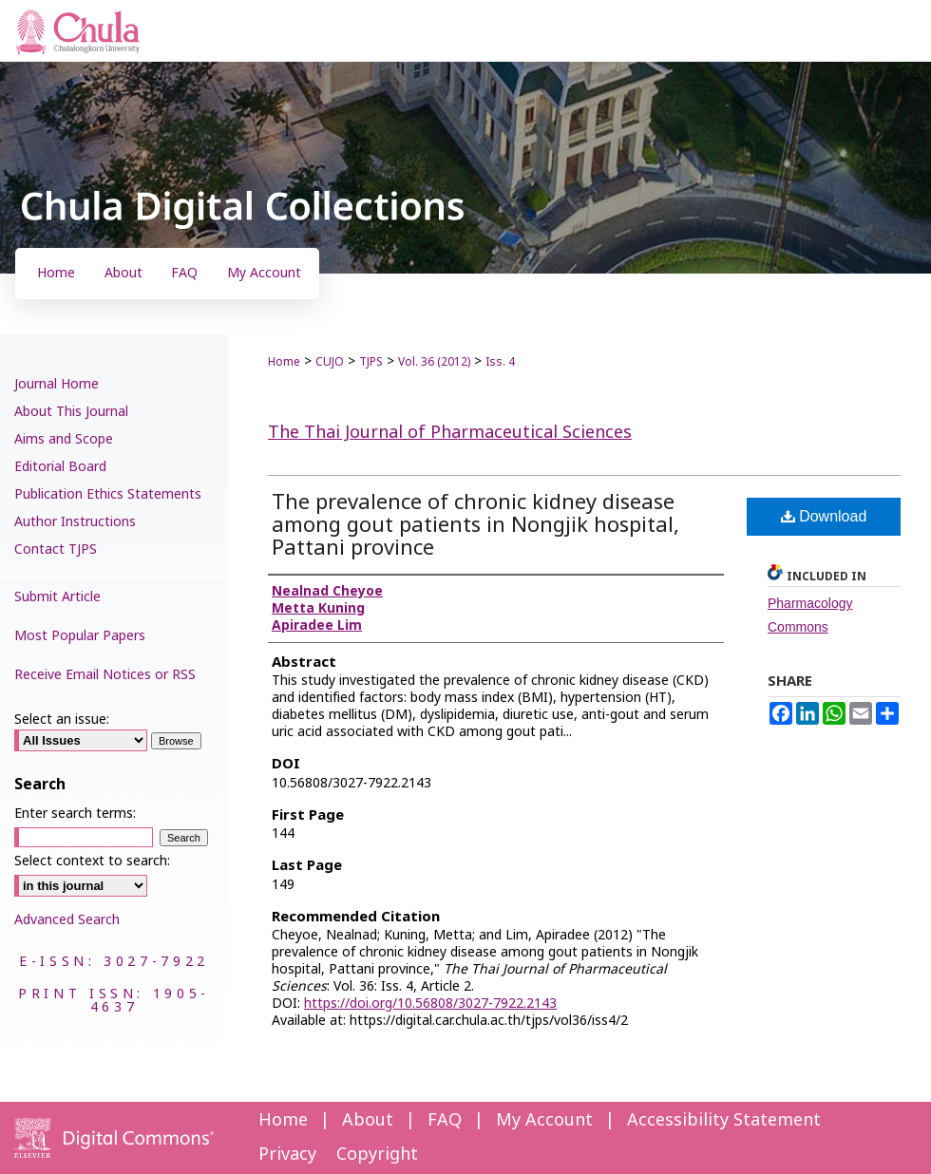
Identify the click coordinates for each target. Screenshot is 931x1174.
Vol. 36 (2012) (434, 361)
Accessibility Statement (724, 1120)
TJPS (371, 361)
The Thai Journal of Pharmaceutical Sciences (450, 432)
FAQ (445, 1120)
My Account (544, 1120)
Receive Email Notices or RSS (105, 675)
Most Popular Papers (79, 636)
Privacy (287, 1154)
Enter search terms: (75, 814)
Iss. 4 (500, 361)
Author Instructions (75, 522)
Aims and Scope (63, 439)
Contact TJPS (55, 549)
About (367, 1120)
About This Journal (71, 412)
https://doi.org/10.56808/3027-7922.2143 (430, 1003)
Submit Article (57, 597)
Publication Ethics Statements (107, 494)
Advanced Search (67, 920)
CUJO (329, 361)
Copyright (377, 1154)
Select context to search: (92, 861)
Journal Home (56, 384)
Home (284, 361)
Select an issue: (61, 719)
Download (824, 516)
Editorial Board (60, 467)
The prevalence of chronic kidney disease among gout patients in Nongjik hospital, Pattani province (475, 525)
